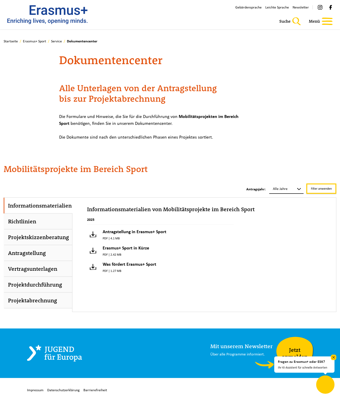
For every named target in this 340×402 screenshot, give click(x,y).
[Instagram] (320, 7)
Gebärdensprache (248, 7)
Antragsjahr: (256, 189)
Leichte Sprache (277, 7)
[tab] (38, 205)
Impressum (35, 390)
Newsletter (301, 7)
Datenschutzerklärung (63, 390)
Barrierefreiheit (95, 390)
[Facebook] (330, 7)
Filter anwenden (321, 188)
